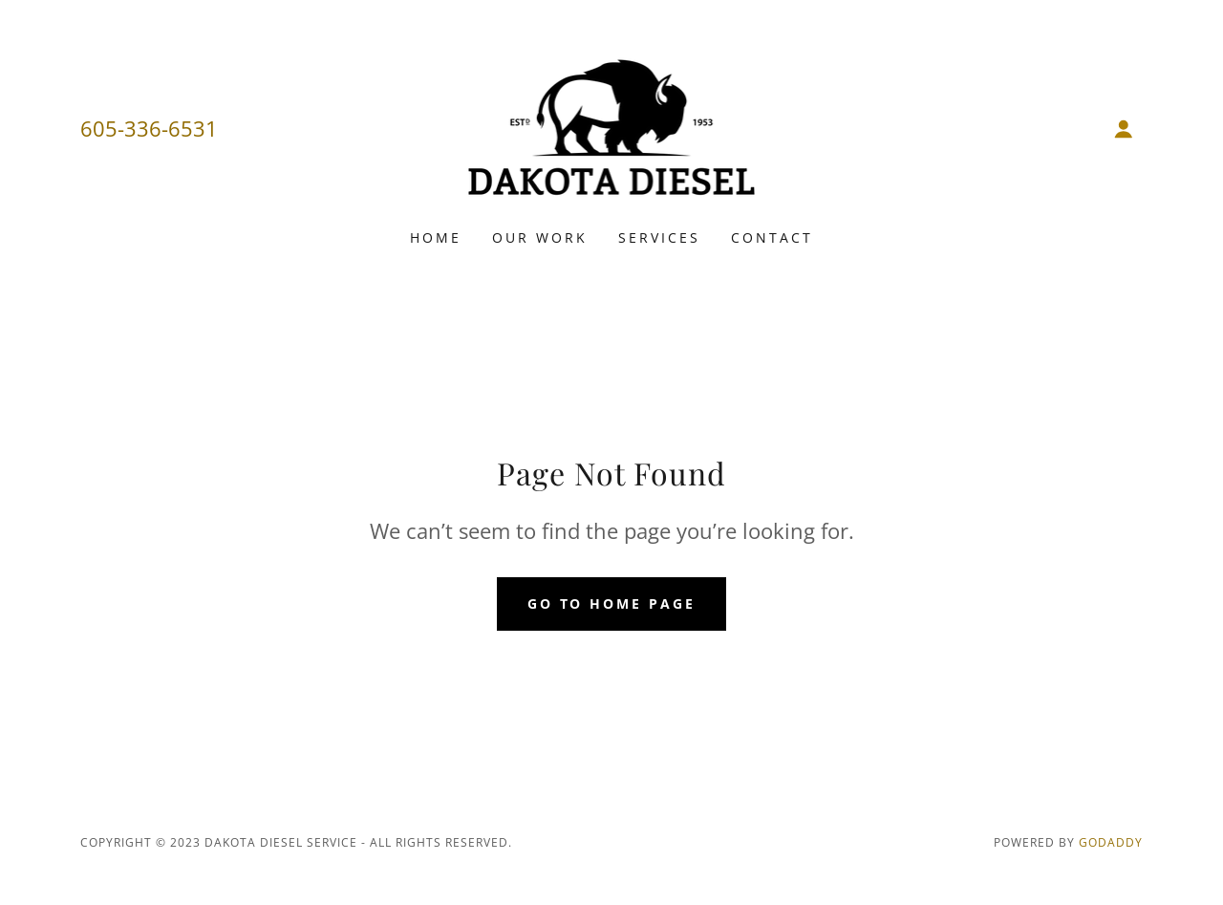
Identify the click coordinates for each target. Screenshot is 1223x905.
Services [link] (659, 237)
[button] (1124, 129)
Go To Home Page (612, 603)
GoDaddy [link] (1111, 842)
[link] (612, 127)
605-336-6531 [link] (149, 128)
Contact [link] (772, 237)
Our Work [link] (540, 237)
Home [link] (435, 237)
